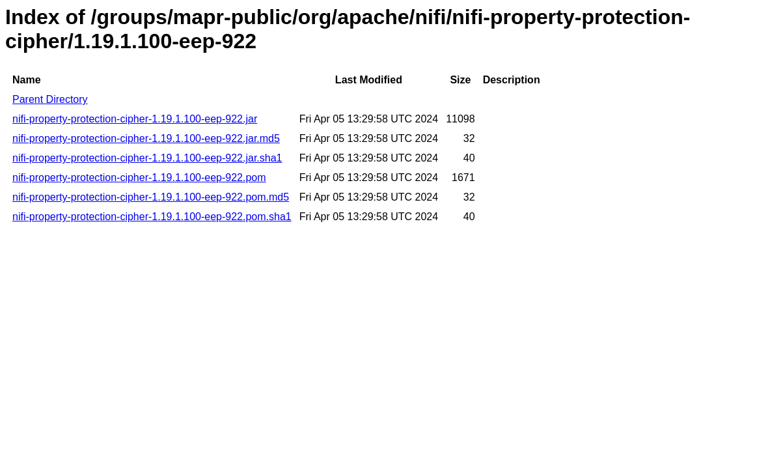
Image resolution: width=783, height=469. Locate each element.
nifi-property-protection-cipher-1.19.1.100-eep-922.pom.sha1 (152, 216)
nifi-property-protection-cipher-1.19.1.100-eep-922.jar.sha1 (147, 157)
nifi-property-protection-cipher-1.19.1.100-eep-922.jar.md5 (146, 138)
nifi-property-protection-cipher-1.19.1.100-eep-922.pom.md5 (150, 197)
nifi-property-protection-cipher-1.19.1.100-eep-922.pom (139, 177)
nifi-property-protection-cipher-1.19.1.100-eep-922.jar (134, 118)
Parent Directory (50, 99)
